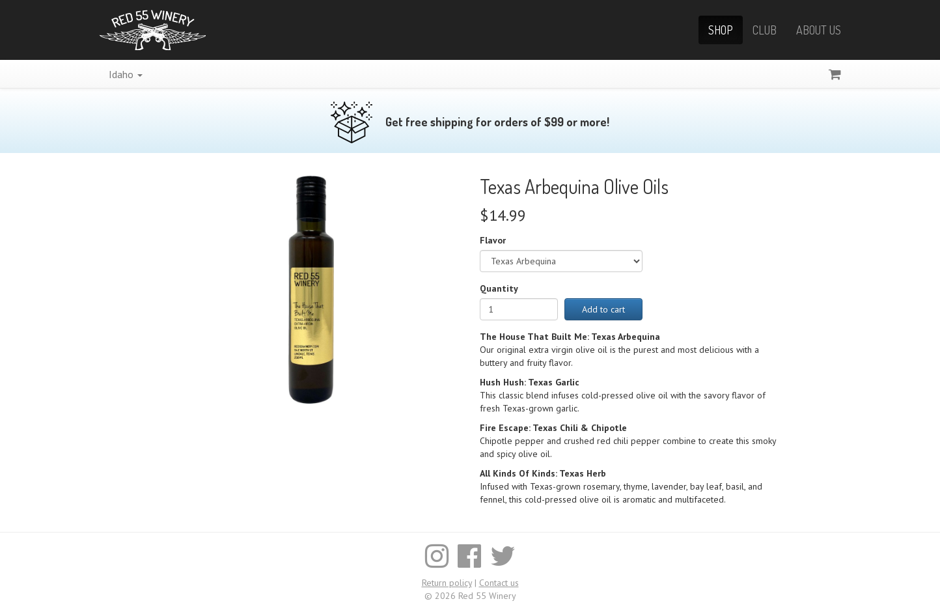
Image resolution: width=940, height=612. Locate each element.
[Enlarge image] (311, 289)
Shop (720, 30)
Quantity (499, 288)
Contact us (499, 583)
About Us (818, 30)
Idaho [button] (126, 74)
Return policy (447, 583)
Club (765, 30)
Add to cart (603, 309)
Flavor (493, 240)
